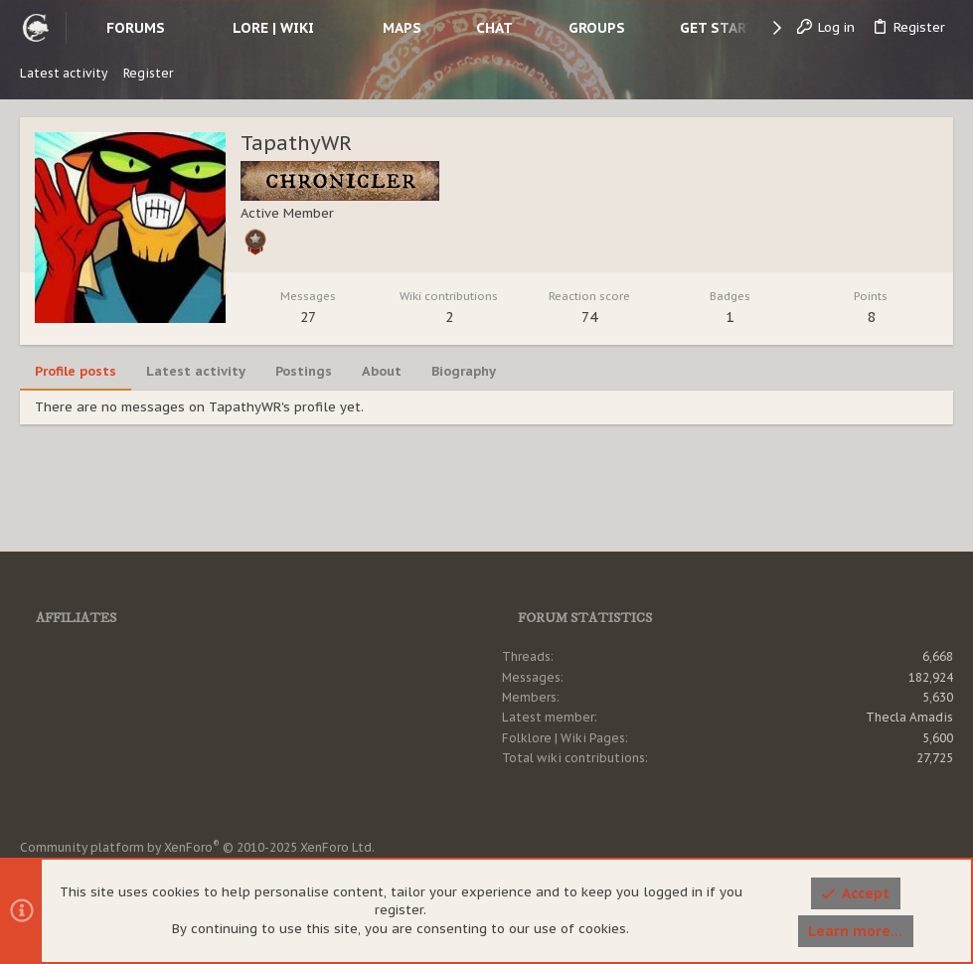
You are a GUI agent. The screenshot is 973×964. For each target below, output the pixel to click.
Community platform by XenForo (197, 847)
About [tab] (382, 371)
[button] (180, 28)
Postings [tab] (303, 371)
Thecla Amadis (909, 717)
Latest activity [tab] (195, 371)
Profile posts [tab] (75, 371)
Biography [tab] (463, 371)
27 (308, 317)
